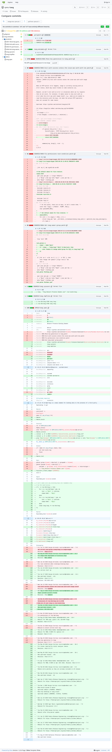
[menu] (20, 21)
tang (12, 7)
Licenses (103, 750)
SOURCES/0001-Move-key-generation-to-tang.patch (54, 59)
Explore (10, 2)
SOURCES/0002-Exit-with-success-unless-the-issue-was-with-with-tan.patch (62, 68)
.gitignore (37, 35)
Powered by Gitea (7, 750)
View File (106, 35)
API (109, 750)
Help (16, 2)
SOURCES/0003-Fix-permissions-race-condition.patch (53, 154)
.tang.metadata (39, 49)
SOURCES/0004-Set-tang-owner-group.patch (49, 225)
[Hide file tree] (3, 31)
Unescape (98, 35)
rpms (6, 7)
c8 (102, 26)
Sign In (107, 2)
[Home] (3, 2)
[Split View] (104, 31)
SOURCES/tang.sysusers (41, 286)
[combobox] (14, 21)
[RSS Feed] (75, 7)
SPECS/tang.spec (41, 308)
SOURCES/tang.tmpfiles (41, 296)
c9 (107, 26)
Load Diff (54, 63)
